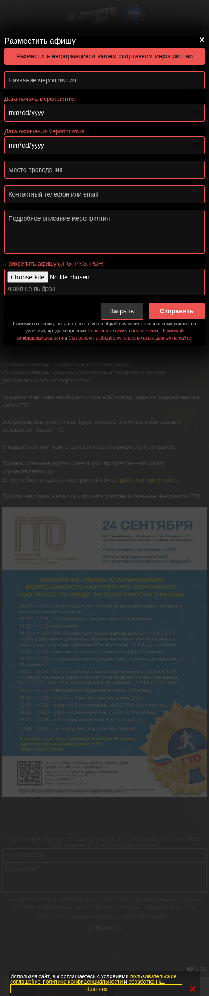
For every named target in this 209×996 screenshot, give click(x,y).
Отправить (176, 311)
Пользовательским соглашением (122, 330)
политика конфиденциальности (83, 982)
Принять (96, 989)
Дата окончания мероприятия (44, 131)
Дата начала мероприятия (39, 99)
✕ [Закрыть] (193, 988)
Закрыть (122, 311)
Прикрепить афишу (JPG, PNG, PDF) (54, 263)
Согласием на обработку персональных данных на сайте (129, 338)
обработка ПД (146, 982)
